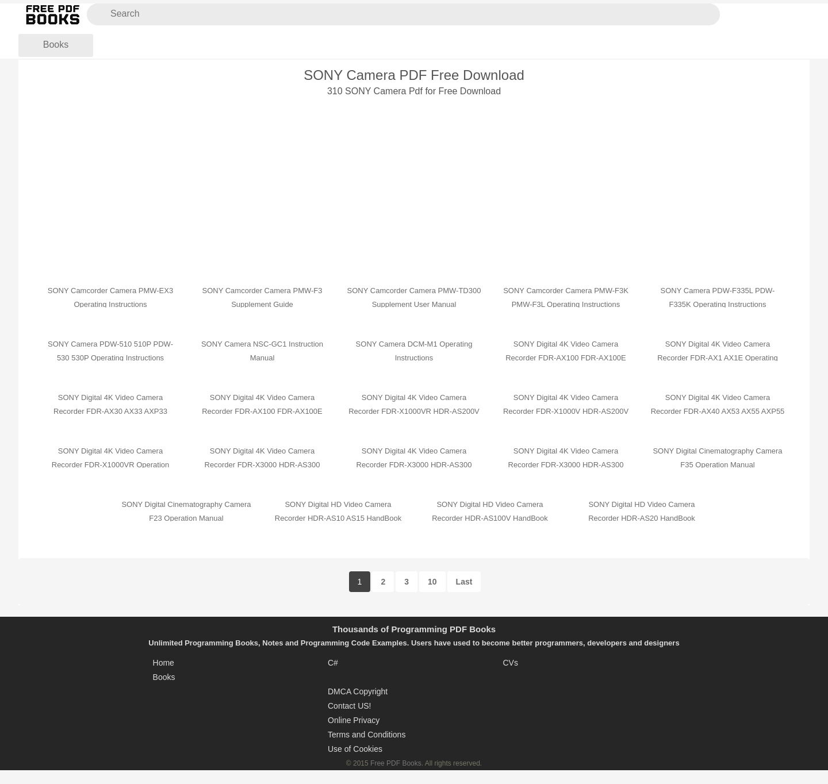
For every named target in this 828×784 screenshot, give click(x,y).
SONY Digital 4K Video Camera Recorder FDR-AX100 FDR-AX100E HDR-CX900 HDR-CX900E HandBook (565, 358)
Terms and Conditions (366, 734)
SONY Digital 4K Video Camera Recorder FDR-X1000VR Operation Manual (110, 465)
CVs (510, 662)
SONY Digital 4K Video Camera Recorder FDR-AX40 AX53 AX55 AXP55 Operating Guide (718, 411)
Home (163, 662)
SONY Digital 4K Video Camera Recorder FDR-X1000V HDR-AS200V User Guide (565, 411)
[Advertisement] (414, 181)
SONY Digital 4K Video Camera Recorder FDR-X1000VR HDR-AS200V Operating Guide (414, 411)
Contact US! (349, 705)
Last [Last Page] (464, 581)
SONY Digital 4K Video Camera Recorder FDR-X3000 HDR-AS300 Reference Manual (262, 465)
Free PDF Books (395, 763)
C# (333, 662)
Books (55, 44)
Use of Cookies (355, 749)
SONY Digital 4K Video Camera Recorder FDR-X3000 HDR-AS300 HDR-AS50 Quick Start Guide (414, 465)
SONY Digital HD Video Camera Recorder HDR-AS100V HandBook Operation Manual (490, 518)
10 (432, 581)
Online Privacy (353, 720)
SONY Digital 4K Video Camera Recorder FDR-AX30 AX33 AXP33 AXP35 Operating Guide (110, 411)
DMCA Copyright (358, 691)
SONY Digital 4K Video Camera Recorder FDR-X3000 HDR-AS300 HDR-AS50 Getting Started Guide (566, 465)
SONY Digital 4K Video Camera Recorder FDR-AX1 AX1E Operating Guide (717, 358)
